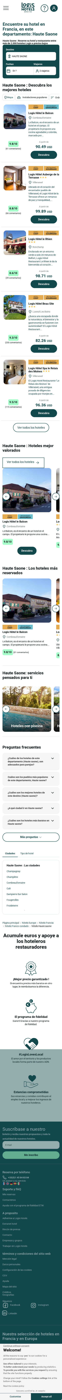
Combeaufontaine (16, 882)
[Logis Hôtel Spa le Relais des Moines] (15, 372)
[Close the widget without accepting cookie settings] (16, 1345)
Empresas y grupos (12, 1240)
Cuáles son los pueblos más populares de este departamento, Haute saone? (28, 779)
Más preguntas (31, 837)
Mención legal (9, 1259)
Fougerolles (13, 900)
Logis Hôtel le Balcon (41, 113)
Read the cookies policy (13, 1386)
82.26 (44, 340)
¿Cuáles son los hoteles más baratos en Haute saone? (28, 822)
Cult (9, 888)
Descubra (43, 154)
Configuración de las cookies (17, 1270)
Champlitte (12, 877)
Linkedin (9, 1313)
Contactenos (9, 1200)
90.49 (44, 146)
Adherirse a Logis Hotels (14, 1218)
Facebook (11, 1305)
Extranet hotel (9, 1224)
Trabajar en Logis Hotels (14, 1246)
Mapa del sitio (9, 1286)
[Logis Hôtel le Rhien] (15, 242)
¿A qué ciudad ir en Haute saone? (25, 808)
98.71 (44, 276)
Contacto (7, 1235)
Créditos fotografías (8, 1293)
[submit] (31, 1155)
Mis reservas (8, 1194)
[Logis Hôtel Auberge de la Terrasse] (15, 178)
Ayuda (5, 1281)
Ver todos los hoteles (31, 427)
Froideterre (12, 905)
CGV (4, 1275)
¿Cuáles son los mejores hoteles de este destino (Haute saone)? (26, 794)
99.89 (44, 211)
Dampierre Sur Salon (17, 894)
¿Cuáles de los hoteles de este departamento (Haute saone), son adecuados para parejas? (25, 761)
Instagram (39, 1305)
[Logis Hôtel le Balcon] (15, 117)
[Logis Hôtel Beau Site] (15, 307)
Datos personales (11, 1264)
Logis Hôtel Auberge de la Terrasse (43, 176)
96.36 (44, 405)
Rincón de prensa (11, 1229)
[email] (31, 1145)
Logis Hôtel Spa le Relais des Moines (43, 370)
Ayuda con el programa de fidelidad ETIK (23, 1205)
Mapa (8, 97)
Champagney (13, 871)
